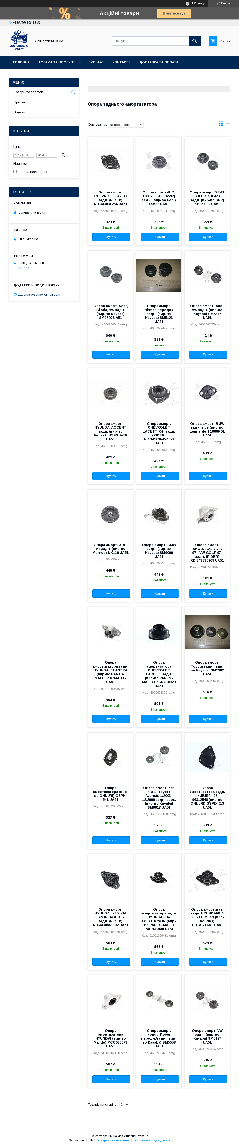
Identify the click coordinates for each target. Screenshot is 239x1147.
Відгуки (19, 112)
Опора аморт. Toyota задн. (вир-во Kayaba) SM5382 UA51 (207, 668)
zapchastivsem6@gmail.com (39, 294)
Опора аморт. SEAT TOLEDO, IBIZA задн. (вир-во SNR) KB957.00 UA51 (207, 198)
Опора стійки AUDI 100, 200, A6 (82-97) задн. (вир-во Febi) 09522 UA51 (159, 198)
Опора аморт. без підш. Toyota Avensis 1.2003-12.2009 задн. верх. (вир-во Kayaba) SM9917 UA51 (159, 797)
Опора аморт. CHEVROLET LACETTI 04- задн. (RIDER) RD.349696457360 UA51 (159, 433)
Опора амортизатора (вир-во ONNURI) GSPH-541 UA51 (110, 794)
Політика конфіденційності (151, 1140)
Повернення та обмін (33, 75)
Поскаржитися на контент (113, 1140)
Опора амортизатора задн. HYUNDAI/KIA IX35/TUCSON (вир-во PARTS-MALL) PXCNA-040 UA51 (159, 919)
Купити (111, 237)
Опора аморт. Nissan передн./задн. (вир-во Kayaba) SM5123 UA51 (159, 314)
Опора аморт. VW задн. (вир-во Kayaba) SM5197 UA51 (207, 1036)
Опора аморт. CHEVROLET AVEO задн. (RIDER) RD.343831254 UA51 (110, 198)
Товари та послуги (56, 62)
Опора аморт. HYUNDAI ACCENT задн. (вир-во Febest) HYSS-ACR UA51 (110, 431)
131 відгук (199, 3)
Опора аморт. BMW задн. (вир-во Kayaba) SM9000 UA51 (159, 550)
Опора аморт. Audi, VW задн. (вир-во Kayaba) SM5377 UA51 (207, 312)
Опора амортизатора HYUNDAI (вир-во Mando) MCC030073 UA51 (110, 1038)
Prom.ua (142, 1136)
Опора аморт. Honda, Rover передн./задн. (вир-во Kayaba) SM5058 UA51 (159, 1038)
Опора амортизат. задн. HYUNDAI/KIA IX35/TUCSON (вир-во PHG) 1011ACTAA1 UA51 (207, 917)
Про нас (96, 62)
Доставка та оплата (158, 62)
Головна (21, 62)
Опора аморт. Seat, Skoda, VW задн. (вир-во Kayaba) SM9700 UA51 (110, 312)
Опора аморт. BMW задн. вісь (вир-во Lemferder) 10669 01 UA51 (207, 429)
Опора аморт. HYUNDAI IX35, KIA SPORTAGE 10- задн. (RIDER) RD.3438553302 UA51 (110, 917)
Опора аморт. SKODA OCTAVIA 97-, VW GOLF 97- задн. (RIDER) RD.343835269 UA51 (207, 552)
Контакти (121, 62)
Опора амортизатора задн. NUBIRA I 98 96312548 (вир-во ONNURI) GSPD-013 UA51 (207, 797)
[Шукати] (195, 41)
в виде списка (228, 124)
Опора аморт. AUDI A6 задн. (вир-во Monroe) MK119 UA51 (110, 549)
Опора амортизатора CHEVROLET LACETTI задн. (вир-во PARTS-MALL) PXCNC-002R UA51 (159, 674)
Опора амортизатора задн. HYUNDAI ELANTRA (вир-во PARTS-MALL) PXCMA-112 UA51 (110, 672)
